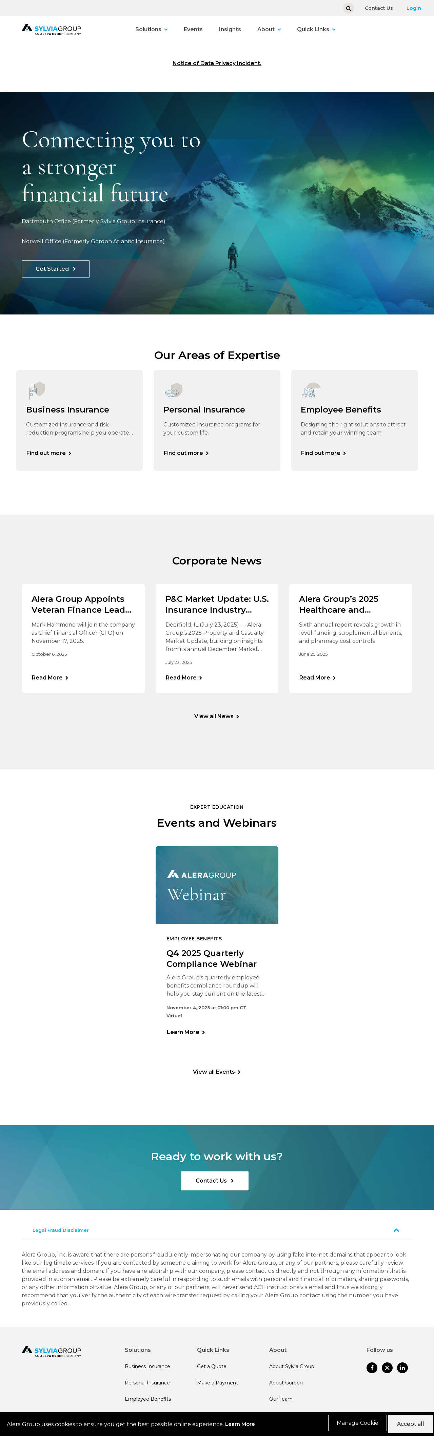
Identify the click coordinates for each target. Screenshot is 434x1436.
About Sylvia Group (291, 1372)
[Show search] (348, 8)
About (266, 29)
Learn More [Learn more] (183, 1036)
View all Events (214, 1077)
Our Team (281, 1404)
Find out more (47, 454)
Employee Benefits (148, 1404)
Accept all (408, 1425)
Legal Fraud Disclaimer (61, 1235)
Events (193, 29)
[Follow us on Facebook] (372, 1373)
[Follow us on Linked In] (402, 1373)
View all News (214, 720)
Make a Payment (217, 1388)
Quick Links (313, 29)
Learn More (240, 1425)
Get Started (53, 269)
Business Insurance (147, 1372)
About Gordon (286, 1388)
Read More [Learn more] (48, 680)
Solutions (148, 29)
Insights (230, 29)
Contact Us (379, 8)
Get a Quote (211, 1372)
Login (414, 8)
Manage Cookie (354, 1425)
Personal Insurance (147, 1388)
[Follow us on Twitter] (387, 1373)
